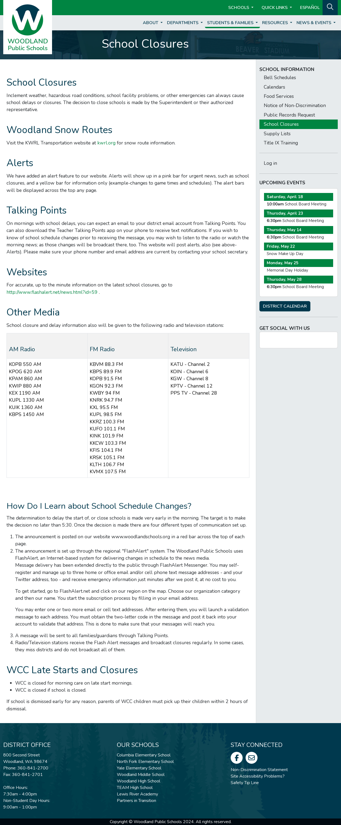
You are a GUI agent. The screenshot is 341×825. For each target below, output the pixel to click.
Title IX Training (281, 143)
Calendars (274, 87)
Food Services (279, 96)
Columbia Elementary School (143, 755)
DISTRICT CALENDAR (285, 306)
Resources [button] (275, 23)
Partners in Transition (136, 801)
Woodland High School (138, 781)
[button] (330, 7)
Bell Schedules (280, 77)
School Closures (281, 124)
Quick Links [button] (275, 8)
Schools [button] (239, 8)
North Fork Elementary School (145, 762)
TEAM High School (135, 788)
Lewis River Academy (137, 794)
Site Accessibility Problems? (258, 776)
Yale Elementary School (139, 768)
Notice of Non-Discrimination (295, 105)
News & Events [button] (314, 23)
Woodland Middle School (141, 775)
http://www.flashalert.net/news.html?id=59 (52, 292)
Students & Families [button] (231, 23)
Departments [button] (183, 23)
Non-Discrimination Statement (259, 770)
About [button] (151, 23)
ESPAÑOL (310, 8)
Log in (270, 163)
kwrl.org (106, 143)
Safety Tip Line (245, 783)
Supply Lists (277, 133)
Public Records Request (289, 115)
